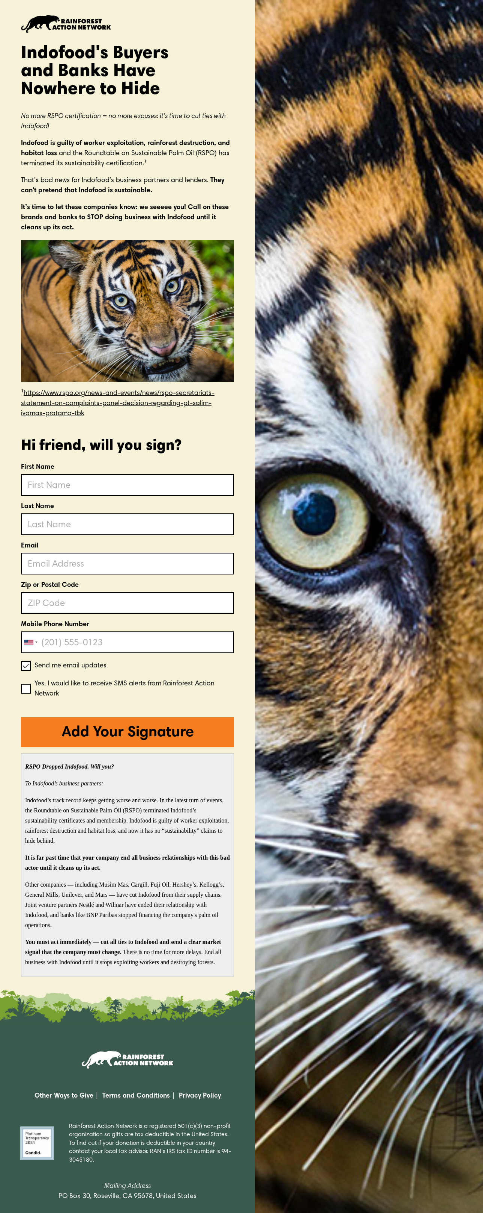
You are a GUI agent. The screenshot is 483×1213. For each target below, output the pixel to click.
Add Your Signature (128, 732)
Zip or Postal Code (50, 585)
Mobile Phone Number (55, 624)
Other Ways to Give (63, 1096)
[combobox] (30, 642)
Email (30, 546)
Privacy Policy (200, 1096)
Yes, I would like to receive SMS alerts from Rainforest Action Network (124, 689)
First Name (37, 467)
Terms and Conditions (136, 1096)
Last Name (37, 506)
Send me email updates (70, 666)
